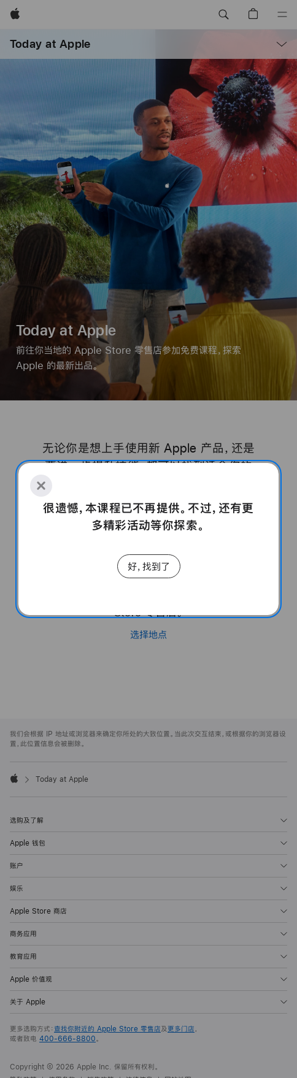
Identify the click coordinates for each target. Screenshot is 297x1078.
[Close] (41, 485)
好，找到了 (149, 566)
